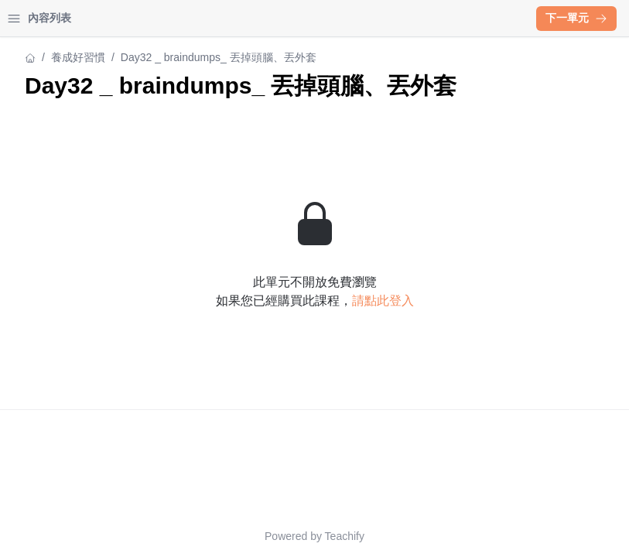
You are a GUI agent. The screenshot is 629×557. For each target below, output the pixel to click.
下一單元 (576, 18)
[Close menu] (251, 18)
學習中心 (96, 18)
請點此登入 (518, 328)
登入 (159, 18)
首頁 (32, 18)
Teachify (480, 536)
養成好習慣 (39, 57)
